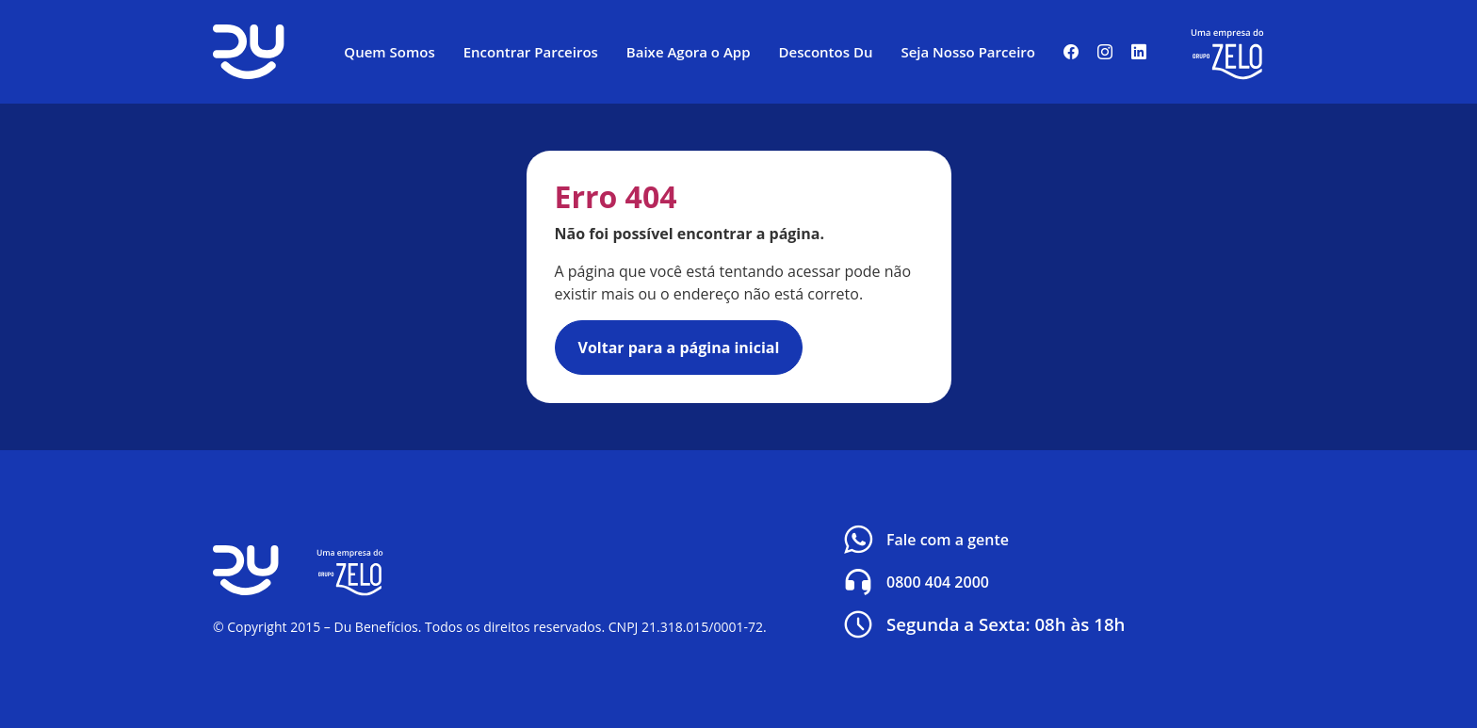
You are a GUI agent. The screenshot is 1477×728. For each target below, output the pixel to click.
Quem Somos (389, 51)
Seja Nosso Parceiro (968, 51)
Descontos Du (826, 51)
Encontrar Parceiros (530, 51)
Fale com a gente (924, 540)
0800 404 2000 (914, 582)
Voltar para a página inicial (679, 347)
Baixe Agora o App (688, 51)
